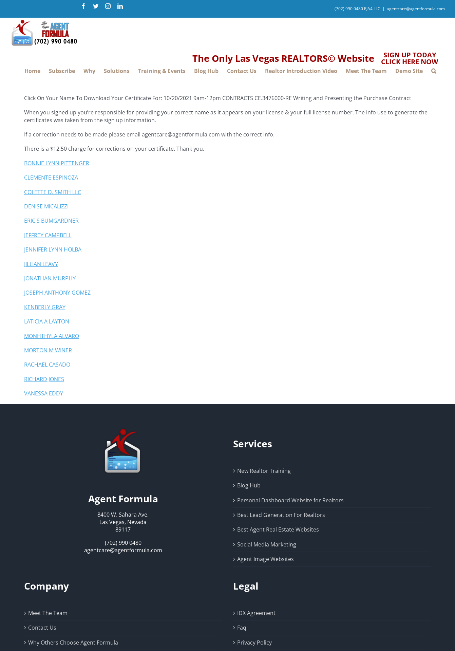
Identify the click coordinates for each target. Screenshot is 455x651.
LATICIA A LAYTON (46, 321)
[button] (433, 71)
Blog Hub (249, 485)
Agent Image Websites (265, 559)
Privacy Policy (254, 642)
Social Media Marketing (266, 544)
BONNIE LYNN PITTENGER (56, 163)
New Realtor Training (264, 471)
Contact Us (42, 627)
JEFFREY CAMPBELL (48, 235)
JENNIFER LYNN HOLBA (52, 249)
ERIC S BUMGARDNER (51, 220)
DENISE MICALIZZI (46, 206)
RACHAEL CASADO (47, 364)
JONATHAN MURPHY (50, 278)
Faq (241, 627)
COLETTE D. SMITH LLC (52, 192)
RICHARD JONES (44, 379)
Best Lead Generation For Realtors (281, 515)
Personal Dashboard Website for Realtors (290, 500)
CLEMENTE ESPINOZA (51, 177)
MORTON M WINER (48, 350)
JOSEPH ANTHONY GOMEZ (57, 292)
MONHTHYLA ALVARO (51, 336)
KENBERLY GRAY (44, 307)
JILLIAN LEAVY (41, 264)
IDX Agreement (256, 613)
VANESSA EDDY (43, 393)
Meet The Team (48, 613)
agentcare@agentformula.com (416, 9)
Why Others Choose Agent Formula (73, 642)
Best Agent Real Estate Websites (278, 529)
